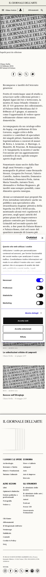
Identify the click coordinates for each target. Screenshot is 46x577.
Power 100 (27, 507)
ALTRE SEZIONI (9, 484)
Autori (25, 499)
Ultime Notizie (11, 10)
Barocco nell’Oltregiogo (13, 395)
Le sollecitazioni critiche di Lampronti (20, 353)
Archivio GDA (13, 348)
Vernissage (7, 530)
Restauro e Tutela (10, 467)
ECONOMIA (28, 460)
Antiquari (27, 467)
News (5, 348)
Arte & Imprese (29, 474)
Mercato (26, 478)
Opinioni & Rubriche (11, 491)
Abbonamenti (33, 10)
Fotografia (7, 501)
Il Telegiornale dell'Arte (12, 526)
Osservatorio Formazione (28, 512)
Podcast (26, 503)
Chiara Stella (8, 356)
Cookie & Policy (9, 541)
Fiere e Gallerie (29, 463)
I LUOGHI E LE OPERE (12, 460)
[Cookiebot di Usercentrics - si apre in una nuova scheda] (27, 238)
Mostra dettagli (31, 313)
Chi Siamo (7, 518)
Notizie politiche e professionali (10, 496)
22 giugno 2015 (20, 356)
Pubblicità (7, 533)
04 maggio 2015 (21, 399)
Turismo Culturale (10, 474)
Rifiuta (23, 337)
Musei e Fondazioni (11, 471)
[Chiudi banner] (42, 238)
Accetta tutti (23, 321)
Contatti (6, 537)
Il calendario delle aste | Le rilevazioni (33, 495)
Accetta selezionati (23, 329)
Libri (5, 488)
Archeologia (8, 463)
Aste (25, 471)
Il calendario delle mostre (30, 489)
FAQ (5, 544)
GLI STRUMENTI (30, 484)
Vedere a (6, 505)
